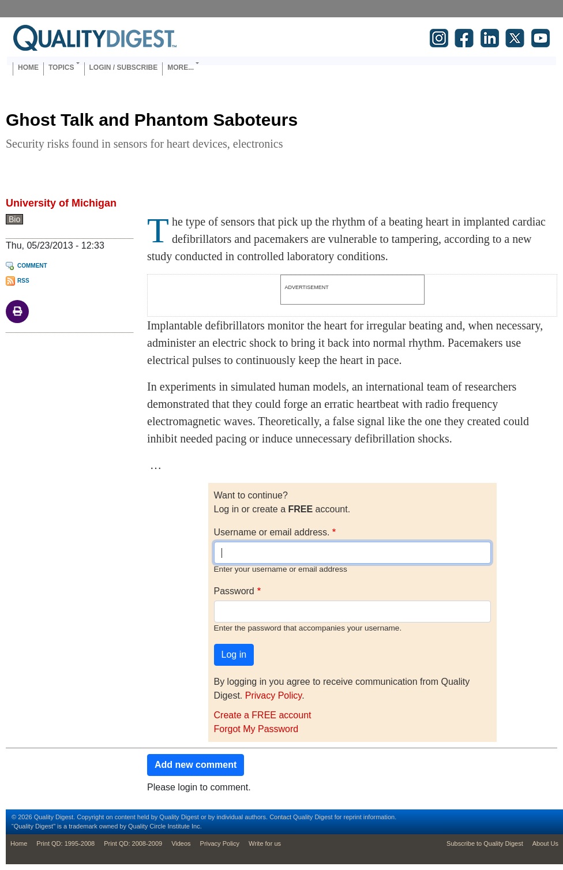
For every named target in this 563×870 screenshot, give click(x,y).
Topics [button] (61, 67)
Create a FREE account (262, 715)
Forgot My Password (256, 729)
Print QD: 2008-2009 (133, 843)
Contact (280, 816)
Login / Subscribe (123, 67)
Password (234, 591)
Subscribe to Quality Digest (484, 843)
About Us (545, 843)
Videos (180, 843)
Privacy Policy (273, 695)
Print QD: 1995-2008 (65, 843)
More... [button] (180, 67)
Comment (32, 265)
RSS (23, 281)
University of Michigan (61, 203)
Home (28, 67)
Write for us (265, 843)
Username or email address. (272, 532)
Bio (14, 219)
